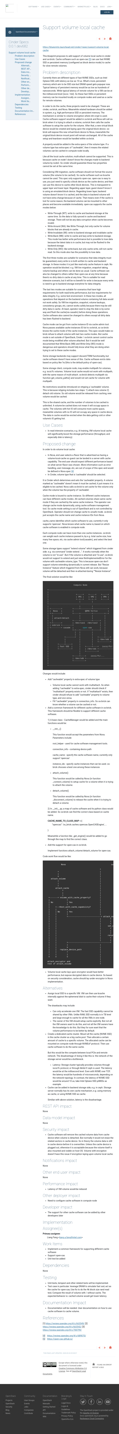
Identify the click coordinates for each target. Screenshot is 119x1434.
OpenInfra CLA (67, 1419)
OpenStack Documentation (26, 32)
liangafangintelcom (70, 1237)
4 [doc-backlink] (44, 1335)
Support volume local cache (22, 52)
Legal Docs (66, 1403)
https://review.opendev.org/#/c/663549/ (65, 1323)
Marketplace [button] (84, 7)
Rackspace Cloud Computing (92, 1418)
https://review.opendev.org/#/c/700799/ (62, 1330)
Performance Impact (31, 85)
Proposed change (23, 62)
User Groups (29, 1400)
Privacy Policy (67, 1416)
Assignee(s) (27, 98)
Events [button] (57, 7)
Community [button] (69, 7)
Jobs (26, 1407)
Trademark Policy (68, 1413)
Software (33, 7)
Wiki (44, 1416)
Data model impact (30, 72)
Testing (18, 107)
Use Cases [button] (45, 7)
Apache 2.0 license (91, 1413)
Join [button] (109, 7)
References (20, 114)
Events (27, 1404)
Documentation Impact (26, 111)
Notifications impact (31, 78)
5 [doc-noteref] (90, 59)
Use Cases (20, 59)
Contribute (28, 1413)
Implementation (22, 95)
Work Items (26, 101)
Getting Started (49, 1407)
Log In (107, 12)
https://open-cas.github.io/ (60, 1339)
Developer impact (29, 91)
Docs (102, 7)
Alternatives (27, 65)
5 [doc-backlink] (44, 1339)
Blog (95, 7)
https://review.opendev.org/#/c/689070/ (66, 1335)
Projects (9, 1400)
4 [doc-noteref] (72, 471)
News (8, 1413)
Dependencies (22, 104)
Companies (29, 1410)
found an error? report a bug (102, 1365)
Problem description (24, 56)
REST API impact (29, 69)
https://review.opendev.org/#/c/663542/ (62, 1327)
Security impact (28, 75)
